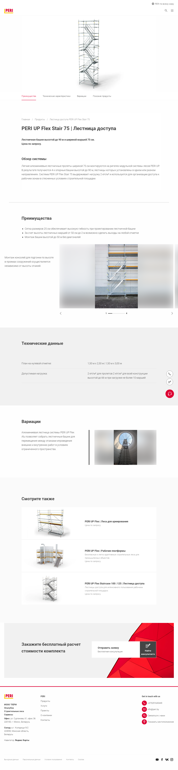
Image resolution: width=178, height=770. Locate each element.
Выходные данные (11, 760)
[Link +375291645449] (158, 703)
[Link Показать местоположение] (158, 722)
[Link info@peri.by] (158, 710)
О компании (46, 716)
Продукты (40, 119)
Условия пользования (53, 760)
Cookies (81, 760)
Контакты (45, 721)
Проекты (45, 711)
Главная (26, 119)
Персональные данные (31, 760)
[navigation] (124, 650)
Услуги (44, 706)
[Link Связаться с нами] (158, 716)
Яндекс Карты (22, 741)
